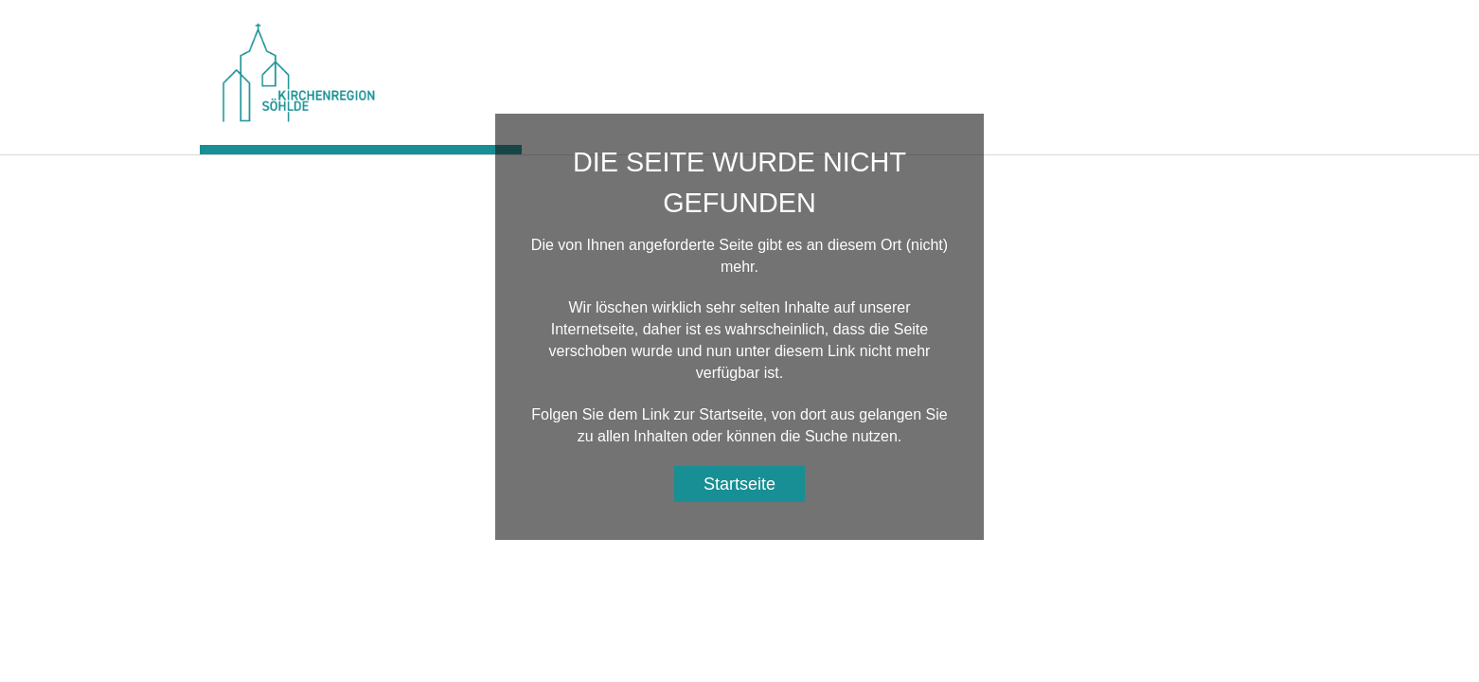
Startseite (739, 484)
